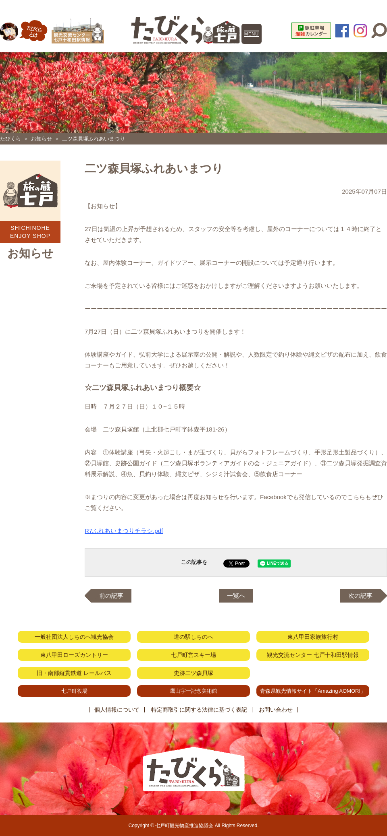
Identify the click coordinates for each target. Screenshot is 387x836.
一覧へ (236, 595)
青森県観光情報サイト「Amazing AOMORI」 (313, 691)
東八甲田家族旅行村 (312, 637)
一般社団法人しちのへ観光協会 (74, 637)
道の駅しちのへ (193, 637)
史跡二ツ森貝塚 (193, 673)
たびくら (10, 139)
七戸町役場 (74, 691)
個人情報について (116, 709)
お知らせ (41, 139)
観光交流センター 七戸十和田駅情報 (313, 655)
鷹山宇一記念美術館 (193, 691)
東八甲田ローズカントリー (74, 655)
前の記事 (111, 595)
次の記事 (360, 595)
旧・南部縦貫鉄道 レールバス (74, 673)
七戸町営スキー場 (193, 655)
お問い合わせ (276, 709)
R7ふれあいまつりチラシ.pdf (124, 530)
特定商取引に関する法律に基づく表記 (199, 709)
